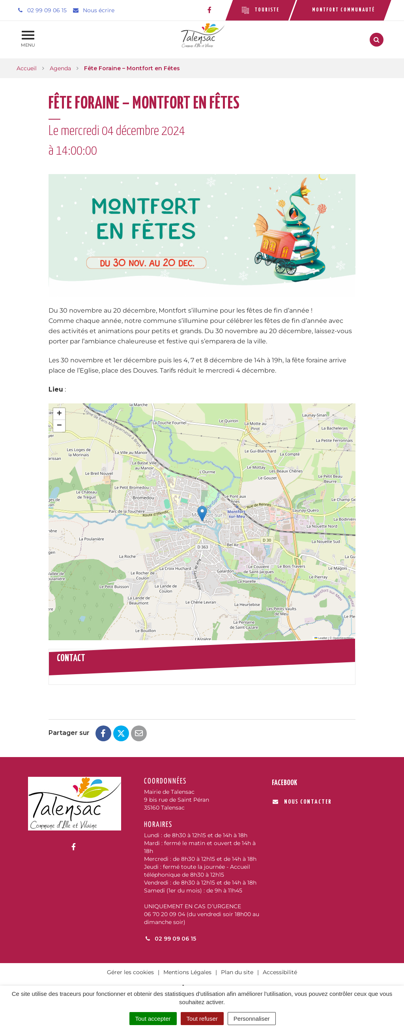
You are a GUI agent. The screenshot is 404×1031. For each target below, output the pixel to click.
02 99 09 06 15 (170, 938)
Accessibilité (280, 972)
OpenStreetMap (343, 638)
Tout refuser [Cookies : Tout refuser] (202, 1018)
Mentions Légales (187, 972)
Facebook (284, 783)
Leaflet (320, 638)
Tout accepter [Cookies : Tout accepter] (153, 1018)
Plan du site (237, 972)
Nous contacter (302, 802)
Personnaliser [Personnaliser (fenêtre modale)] (252, 1018)
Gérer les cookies (130, 972)
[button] (202, 514)
